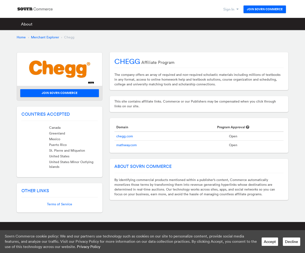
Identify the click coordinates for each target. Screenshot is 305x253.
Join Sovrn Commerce (265, 9)
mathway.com (126, 145)
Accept (270, 241)
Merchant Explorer (45, 37)
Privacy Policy (88, 246)
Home (21, 37)
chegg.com (124, 136)
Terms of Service (59, 204)
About (26, 23)
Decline (291, 241)
